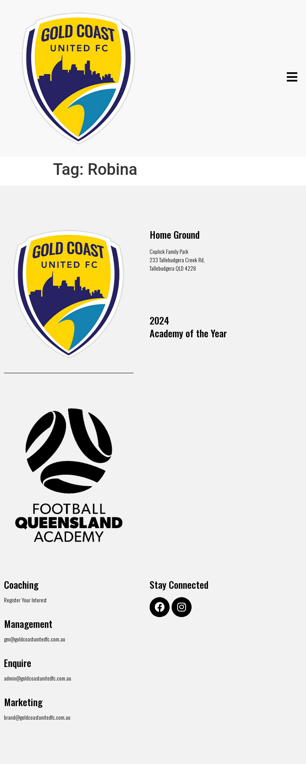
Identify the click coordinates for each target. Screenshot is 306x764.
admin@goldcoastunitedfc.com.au (37, 678)
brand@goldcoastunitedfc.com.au (37, 717)
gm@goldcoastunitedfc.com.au (34, 639)
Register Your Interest (25, 600)
